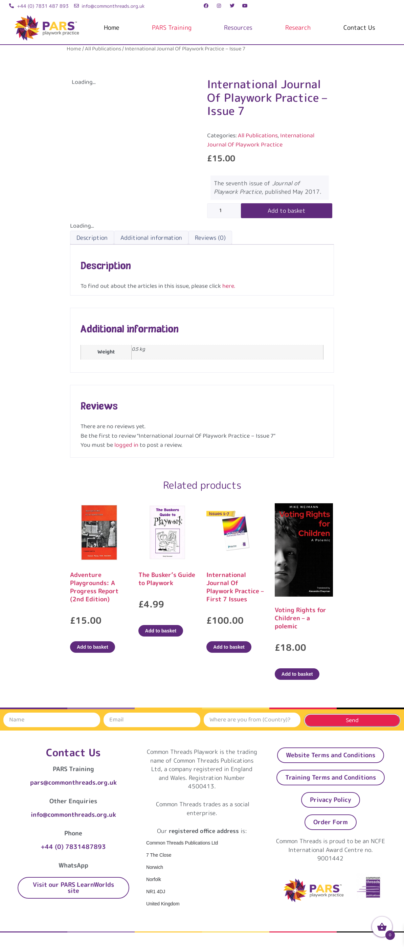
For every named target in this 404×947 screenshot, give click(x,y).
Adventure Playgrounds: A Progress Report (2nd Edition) (94, 587)
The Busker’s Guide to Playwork (166, 579)
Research (298, 27)
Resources (238, 27)
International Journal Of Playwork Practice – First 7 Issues (235, 587)
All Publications (103, 48)
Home (111, 27)
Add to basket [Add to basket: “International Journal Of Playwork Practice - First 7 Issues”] (229, 647)
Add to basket (287, 210)
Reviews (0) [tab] (210, 237)
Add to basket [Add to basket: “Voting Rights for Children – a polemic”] (297, 674)
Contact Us (359, 27)
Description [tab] (92, 237)
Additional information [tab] (151, 237)
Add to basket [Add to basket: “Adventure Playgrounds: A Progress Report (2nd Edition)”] (92, 647)
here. (228, 286)
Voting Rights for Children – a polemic (300, 618)
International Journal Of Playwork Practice (260, 140)
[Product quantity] (224, 210)
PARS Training (172, 27)
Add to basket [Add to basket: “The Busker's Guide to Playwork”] (161, 630)
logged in (126, 445)
